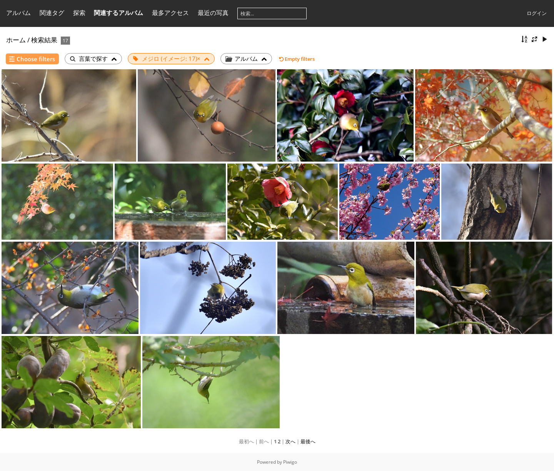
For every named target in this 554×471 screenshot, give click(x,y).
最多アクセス (170, 12)
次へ (290, 441)
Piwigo (290, 462)
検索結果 (44, 39)
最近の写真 (213, 12)
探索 (79, 12)
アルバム (18, 12)
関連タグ (52, 12)
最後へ (307, 441)
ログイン (537, 13)
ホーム (16, 39)
